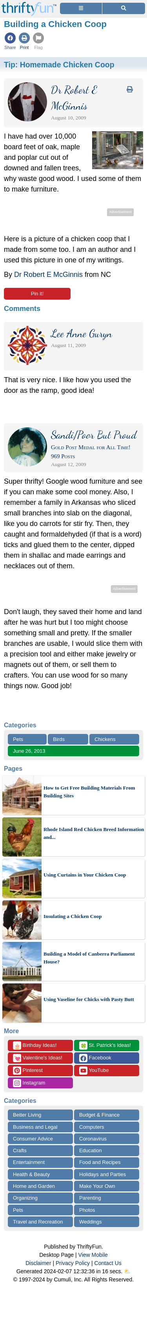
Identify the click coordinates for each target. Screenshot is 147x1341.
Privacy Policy (73, 1263)
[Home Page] (29, 4)
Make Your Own (97, 1186)
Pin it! (37, 293)
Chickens (104, 739)
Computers (91, 1127)
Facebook (95, 1058)
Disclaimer (38, 1263)
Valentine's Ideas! (37, 1058)
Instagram (29, 1083)
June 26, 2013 (29, 751)
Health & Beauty (31, 1174)
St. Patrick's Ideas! (105, 1045)
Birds (59, 739)
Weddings (90, 1222)
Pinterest (28, 1070)
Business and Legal (35, 1127)
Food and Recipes (100, 1162)
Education (90, 1150)
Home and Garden (34, 1186)
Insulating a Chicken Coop (73, 916)
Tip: (59, 64)
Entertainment (29, 1162)
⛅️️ (127, 1271)
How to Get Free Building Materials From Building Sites (89, 792)
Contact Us (108, 1263)
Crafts (20, 1150)
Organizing (25, 1198)
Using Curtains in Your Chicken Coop (85, 875)
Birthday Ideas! (34, 1045)
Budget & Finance (99, 1115)
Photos (87, 1210)
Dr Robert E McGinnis (48, 274)
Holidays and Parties (102, 1174)
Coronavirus (93, 1139)
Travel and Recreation (38, 1222)
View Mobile (93, 1255)
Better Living (27, 1115)
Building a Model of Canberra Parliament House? (89, 958)
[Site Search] (123, 8)
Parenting (90, 1198)
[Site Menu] (81, 8)
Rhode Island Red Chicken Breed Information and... (94, 833)
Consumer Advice (33, 1139)
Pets (18, 739)
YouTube (94, 1070)
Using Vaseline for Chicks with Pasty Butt (89, 999)
